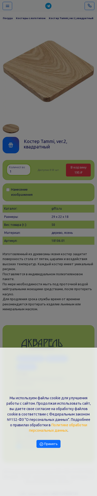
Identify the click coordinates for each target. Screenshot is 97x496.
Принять (48, 444)
